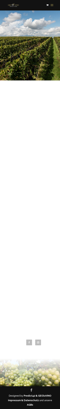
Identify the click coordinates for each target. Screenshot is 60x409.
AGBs (30, 404)
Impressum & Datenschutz (23, 400)
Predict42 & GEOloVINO (37, 395)
